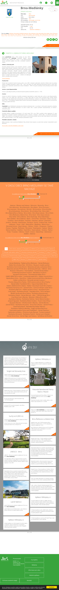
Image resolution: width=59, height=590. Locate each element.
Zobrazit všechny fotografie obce (29, 180)
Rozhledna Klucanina (22, 305)
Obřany (30, 226)
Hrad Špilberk (29, 271)
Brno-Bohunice (32, 33)
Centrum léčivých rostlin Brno (42, 288)
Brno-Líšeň (45, 211)
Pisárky (49, 226)
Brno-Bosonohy (40, 33)
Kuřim (50, 222)
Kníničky (14, 222)
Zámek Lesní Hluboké (43, 314)
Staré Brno (27, 230)
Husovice (28, 220)
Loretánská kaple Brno (30, 276)
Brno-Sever (32, 215)
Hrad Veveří (12, 291)
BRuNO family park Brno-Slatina (21, 293)
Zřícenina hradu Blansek (30, 312)
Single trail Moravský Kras (39, 308)
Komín (36, 222)
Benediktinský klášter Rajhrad (35, 306)
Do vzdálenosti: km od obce (24, 194)
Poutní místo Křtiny (44, 301)
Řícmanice (29, 228)
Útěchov (21, 232)
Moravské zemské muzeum (36, 280)
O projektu (34, 560)
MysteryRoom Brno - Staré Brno (16, 278)
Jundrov (8, 222)
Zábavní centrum (32, 259)
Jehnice (41, 220)
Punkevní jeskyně (44, 312)
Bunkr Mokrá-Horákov (42, 299)
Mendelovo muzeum (39, 273)
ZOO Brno (29, 265)
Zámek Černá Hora (13, 316)
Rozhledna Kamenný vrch (14, 288)
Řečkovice (21, 228)
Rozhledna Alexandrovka (39, 293)
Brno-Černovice (53, 33)
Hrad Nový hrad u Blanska (19, 297)
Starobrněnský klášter (41, 271)
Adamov (12, 205)
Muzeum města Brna (16, 271)
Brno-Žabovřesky (43, 217)
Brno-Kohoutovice (44, 34)
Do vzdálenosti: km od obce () (22, 237)
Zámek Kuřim (28, 288)
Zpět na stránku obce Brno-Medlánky (49, 133)
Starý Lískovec (36, 230)
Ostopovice (42, 226)
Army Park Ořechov (36, 305)
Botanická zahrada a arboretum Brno (39, 267)
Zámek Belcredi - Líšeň (28, 295)
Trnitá (9, 232)
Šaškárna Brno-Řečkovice (29, 263)
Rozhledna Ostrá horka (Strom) (17, 267)
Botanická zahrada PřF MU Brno (17, 269)
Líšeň (23, 224)
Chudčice (10, 220)
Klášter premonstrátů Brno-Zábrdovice (39, 278)
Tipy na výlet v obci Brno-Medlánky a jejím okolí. (12, 125)
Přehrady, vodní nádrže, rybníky (11, 252)
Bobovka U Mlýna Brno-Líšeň (38, 297)
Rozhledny (41, 252)
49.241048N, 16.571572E (34, 20)
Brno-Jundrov (29, 34)
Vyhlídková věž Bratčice (45, 316)
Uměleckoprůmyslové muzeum (22, 273)
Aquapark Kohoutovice (20, 274)
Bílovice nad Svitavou (23, 205)
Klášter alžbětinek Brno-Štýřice (16, 286)
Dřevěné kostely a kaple (15, 256)
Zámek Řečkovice (43, 263)
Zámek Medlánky (6, 78)
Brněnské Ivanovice (23, 33)
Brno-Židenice (21, 219)
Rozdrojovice (37, 228)
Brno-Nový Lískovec (39, 213)
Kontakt (29, 580)
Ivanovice (35, 220)
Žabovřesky (39, 232)
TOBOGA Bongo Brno (43, 295)
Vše (6, 249)
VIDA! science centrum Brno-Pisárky (39, 282)
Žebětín (26, 234)
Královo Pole (43, 222)
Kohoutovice (22, 222)
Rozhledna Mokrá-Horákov (28, 301)
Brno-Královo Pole (35, 211)
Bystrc (29, 219)
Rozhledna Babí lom (15, 289)
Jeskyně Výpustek (13, 301)
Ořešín (36, 226)
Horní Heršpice (19, 220)
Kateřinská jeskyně (19, 306)
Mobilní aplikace (34, 575)
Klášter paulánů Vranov (30, 289)
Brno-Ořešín (49, 213)
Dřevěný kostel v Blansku (30, 303)
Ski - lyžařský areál (42, 249)
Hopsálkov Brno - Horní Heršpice (40, 291)
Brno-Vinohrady (32, 217)
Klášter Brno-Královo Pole (17, 265)
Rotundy (26, 256)
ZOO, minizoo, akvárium (15, 249)
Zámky (53, 252)
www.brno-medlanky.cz (35, 29)
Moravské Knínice (11, 226)
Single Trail (15, 259)
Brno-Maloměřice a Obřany (14, 213)
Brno (30, 14)
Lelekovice (12, 224)
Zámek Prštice (47, 305)
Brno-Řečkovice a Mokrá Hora (19, 215)
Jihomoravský (32, 15)
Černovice (43, 219)
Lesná (18, 224)
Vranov (32, 232)
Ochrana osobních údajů (9, 580)
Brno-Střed (12, 217)
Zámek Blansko (44, 303)
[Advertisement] (29, 149)
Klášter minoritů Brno (45, 276)
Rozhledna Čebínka (15, 299)
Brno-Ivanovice (11, 34)
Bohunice (11, 33)
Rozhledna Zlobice (14, 295)
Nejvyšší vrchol (45, 256)
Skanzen (52, 249)
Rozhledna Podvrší (29, 314)
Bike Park (54, 256)
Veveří (27, 232)
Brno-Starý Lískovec (43, 215)
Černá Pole (35, 219)
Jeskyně (32, 256)
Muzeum (23, 259)
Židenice (32, 234)
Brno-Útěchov (21, 217)
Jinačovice (47, 220)
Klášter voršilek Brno (19, 280)
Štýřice (50, 230)
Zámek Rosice (10, 305)
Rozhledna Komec (22, 291)
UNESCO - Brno (46, 269)
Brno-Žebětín (11, 219)
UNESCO (33, 249)
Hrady (48, 252)
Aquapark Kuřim (44, 289)
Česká (49, 219)
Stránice (44, 230)
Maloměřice (29, 224)
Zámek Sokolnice (43, 310)
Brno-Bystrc (47, 33)
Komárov (30, 222)
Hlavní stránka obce (54, 45)
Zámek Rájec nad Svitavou (28, 316)
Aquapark (26, 249)
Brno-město (27, 213)
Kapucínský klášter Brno (39, 284)
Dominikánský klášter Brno (36, 274)
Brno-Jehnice (18, 34)
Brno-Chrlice (4, 34)
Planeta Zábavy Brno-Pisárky (17, 282)
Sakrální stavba (42, 259)
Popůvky (14, 228)
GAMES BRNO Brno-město (14, 276)
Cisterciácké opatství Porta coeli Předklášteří (23, 310)
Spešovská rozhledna (14, 312)
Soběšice (20, 230)
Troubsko (15, 232)
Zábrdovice (47, 232)
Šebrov (50, 228)
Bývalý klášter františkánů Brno (21, 284)
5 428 (31, 26)
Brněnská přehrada (34, 269)
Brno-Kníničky (36, 34)
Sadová (44, 228)
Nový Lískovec (22, 226)
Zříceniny (4, 256)
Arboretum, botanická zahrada (28, 252)
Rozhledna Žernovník (15, 314)
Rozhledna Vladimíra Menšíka (20, 308)
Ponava (8, 228)
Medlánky (38, 224)
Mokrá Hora (45, 224)
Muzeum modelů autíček (41, 265)
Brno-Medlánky (32, 8)
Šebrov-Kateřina (11, 230)
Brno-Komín (51, 34)
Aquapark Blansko (15, 303)
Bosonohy (16, 33)
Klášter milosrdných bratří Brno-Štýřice (39, 286)
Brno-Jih (23, 34)
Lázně (38, 256)
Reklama (34, 565)
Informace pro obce (34, 570)
